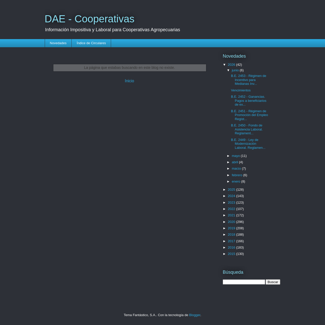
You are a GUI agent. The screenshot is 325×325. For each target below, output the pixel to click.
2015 (232, 254)
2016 (232, 247)
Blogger (194, 315)
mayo (236, 156)
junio (236, 70)
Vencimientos (241, 90)
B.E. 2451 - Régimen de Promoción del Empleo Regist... (249, 115)
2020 (232, 222)
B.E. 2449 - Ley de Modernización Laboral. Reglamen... (248, 144)
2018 (232, 234)
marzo (237, 168)
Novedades (58, 43)
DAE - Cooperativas (89, 18)
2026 (232, 65)
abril (235, 162)
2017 (232, 241)
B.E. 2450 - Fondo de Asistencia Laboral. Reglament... (247, 129)
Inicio (129, 81)
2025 (232, 189)
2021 (232, 215)
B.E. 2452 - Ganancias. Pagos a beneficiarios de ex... (248, 100)
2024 (232, 196)
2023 (232, 202)
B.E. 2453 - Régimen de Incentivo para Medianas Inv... (248, 80)
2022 (232, 209)
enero (236, 181)
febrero (237, 175)
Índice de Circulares (91, 43)
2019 (232, 228)
